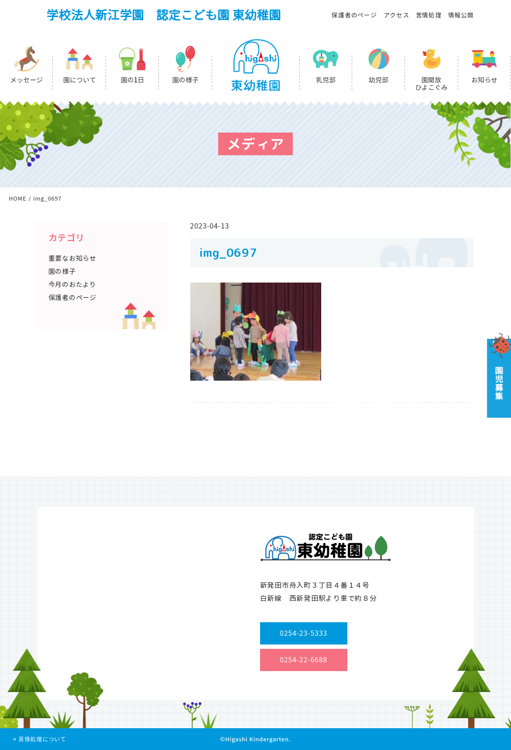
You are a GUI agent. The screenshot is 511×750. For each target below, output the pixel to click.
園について (79, 80)
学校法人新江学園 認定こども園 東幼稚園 (163, 15)
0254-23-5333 (303, 633)
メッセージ (26, 80)
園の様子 (185, 80)
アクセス (396, 15)
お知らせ (484, 80)
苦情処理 (429, 15)
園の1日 (132, 80)
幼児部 (378, 80)
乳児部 (326, 80)
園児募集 (498, 375)
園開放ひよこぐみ (431, 83)
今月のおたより (72, 284)
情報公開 (461, 15)
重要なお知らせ (72, 258)
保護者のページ (354, 15)
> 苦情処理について (39, 739)
